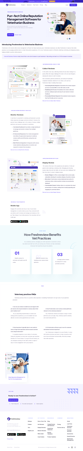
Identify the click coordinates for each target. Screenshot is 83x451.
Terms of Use (9, 447)
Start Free (73, 4)
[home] (11, 5)
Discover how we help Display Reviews (51, 192)
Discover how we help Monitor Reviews (20, 152)
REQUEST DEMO (18, 34)
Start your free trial (13, 400)
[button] (23, 5)
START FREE (10, 34)
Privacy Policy (10, 438)
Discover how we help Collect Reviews (51, 100)
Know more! (52, 1)
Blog (46, 4)
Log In (67, 4)
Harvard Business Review (10, 56)
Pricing (41, 4)
